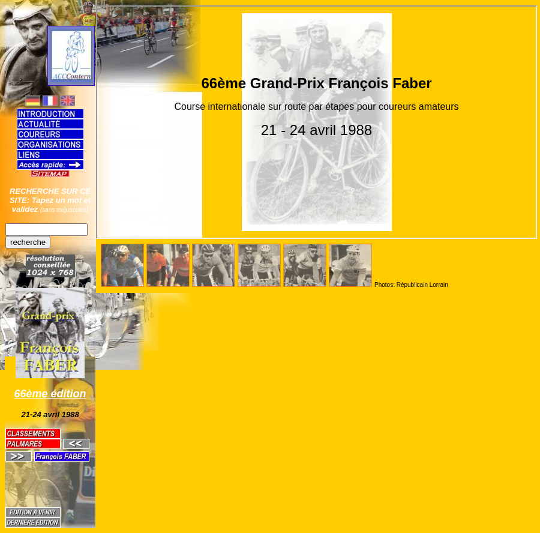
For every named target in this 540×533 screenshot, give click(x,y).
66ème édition (50, 394)
